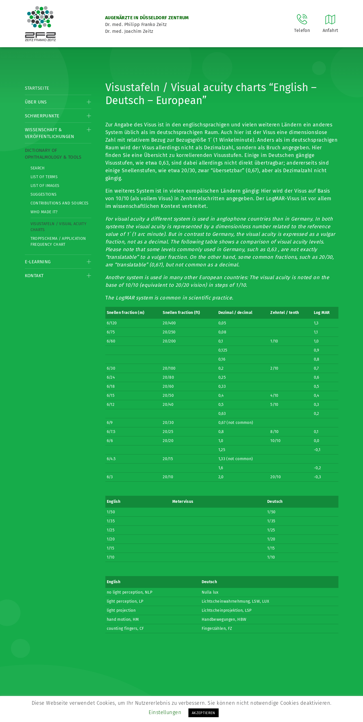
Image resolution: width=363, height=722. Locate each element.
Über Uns (36, 102)
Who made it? (44, 212)
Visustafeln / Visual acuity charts (58, 226)
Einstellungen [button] (165, 712)
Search (38, 168)
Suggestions (44, 194)
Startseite (37, 88)
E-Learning (38, 261)
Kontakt (34, 275)
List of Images (45, 185)
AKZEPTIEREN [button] (203, 713)
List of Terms (44, 176)
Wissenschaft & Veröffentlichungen (49, 133)
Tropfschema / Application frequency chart (58, 241)
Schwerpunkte (42, 115)
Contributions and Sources (60, 203)
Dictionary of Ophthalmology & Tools (53, 154)
